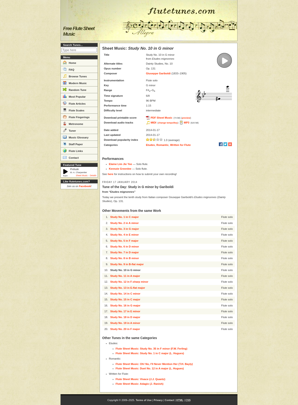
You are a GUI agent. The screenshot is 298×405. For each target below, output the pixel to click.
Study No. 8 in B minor (124, 258)
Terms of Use (144, 400)
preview (186, 118)
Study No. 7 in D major (124, 252)
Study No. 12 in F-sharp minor (129, 281)
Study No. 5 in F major (124, 240)
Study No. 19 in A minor (125, 323)
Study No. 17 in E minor (125, 311)
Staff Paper (73, 144)
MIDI (153, 122)
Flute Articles (74, 103)
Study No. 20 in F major (125, 329)
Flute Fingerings (76, 117)
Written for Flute (180, 145)
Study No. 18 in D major (125, 317)
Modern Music (75, 83)
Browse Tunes (75, 76)
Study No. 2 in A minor (124, 223)
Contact (71, 157)
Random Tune (74, 89)
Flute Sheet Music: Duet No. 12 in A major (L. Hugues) (150, 368)
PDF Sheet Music (161, 117)
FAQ (68, 69)
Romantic (162, 145)
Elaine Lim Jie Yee (120, 164)
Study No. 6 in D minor (124, 246)
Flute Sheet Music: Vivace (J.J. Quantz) (140, 379)
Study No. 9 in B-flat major (127, 264)
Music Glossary (75, 137)
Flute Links (73, 150)
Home (69, 62)
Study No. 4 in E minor (124, 234)
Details (93, 175)
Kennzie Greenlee (120, 168)
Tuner (69, 130)
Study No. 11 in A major (125, 276)
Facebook (85, 186)
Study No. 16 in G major (125, 305)
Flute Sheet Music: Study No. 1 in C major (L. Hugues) (150, 353)
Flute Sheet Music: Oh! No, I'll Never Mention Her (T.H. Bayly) (154, 364)
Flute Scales (73, 110)
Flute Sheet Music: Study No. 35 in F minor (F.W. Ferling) (151, 348)
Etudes (150, 145)
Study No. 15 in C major (125, 299)
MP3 (187, 122)
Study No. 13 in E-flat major (127, 287)
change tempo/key (168, 122)
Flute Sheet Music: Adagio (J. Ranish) (139, 383)
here (110, 174)
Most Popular (74, 96)
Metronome (73, 123)
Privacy (158, 400)
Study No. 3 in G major (124, 228)
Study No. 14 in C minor (125, 293)
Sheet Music (82, 175)
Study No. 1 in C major (124, 217)
